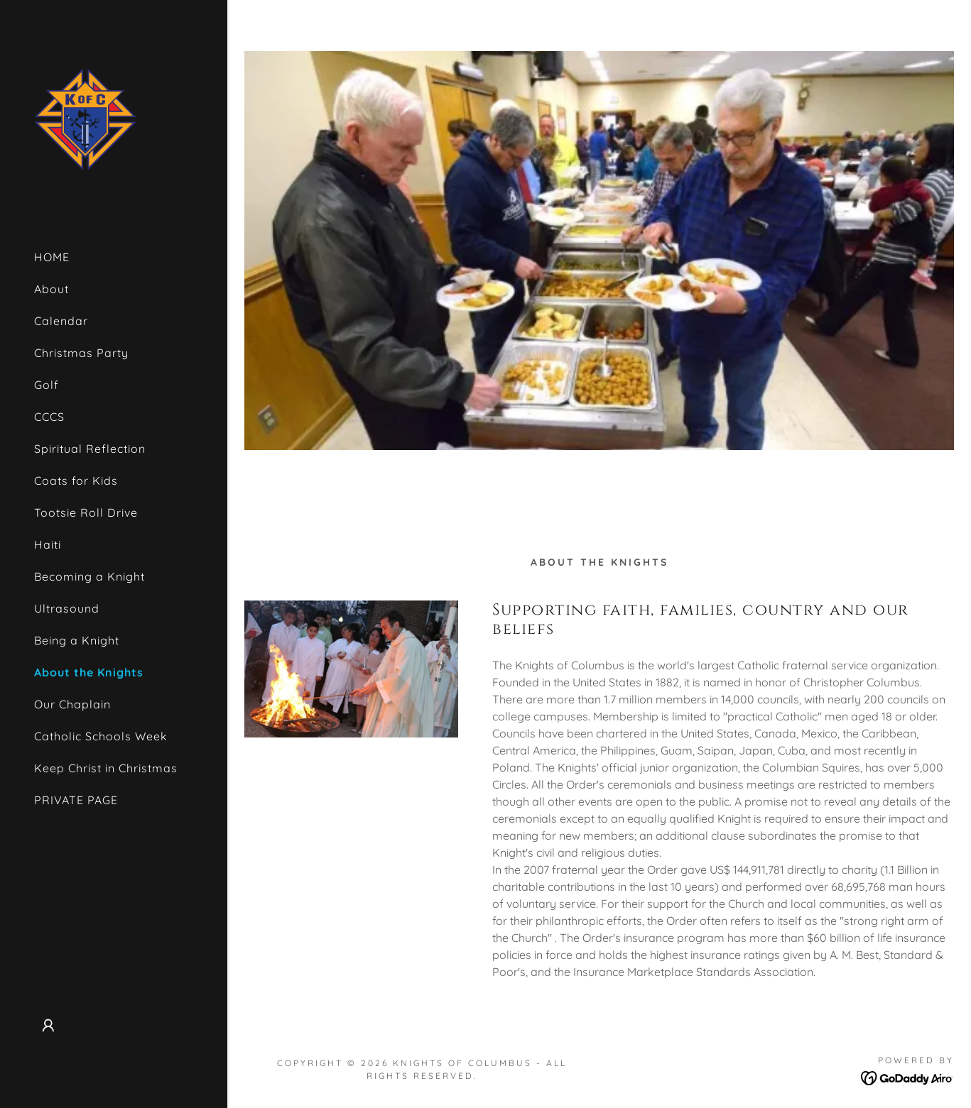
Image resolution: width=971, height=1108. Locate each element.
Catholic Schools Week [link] (101, 736)
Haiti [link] (47, 544)
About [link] (51, 289)
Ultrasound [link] (66, 608)
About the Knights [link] (88, 672)
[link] (85, 118)
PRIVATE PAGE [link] (76, 800)
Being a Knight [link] (76, 640)
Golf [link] (46, 385)
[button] (48, 1025)
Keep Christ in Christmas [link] (106, 768)
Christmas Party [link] (81, 353)
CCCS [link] (49, 417)
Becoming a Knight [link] (89, 576)
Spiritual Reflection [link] (90, 448)
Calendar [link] (61, 321)
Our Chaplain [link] (72, 704)
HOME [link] (52, 257)
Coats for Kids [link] (76, 480)
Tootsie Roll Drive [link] (86, 512)
